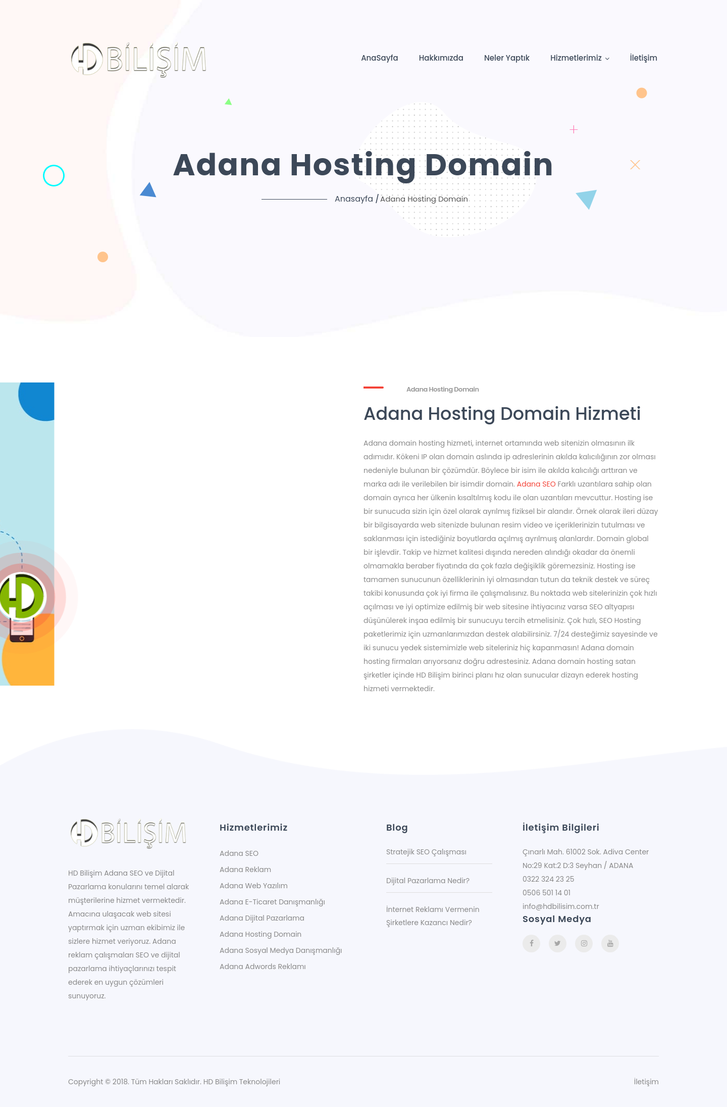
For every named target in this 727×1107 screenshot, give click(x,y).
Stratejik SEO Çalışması (426, 852)
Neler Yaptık (507, 58)
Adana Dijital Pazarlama (262, 918)
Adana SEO (536, 484)
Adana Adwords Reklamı (263, 966)
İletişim (643, 58)
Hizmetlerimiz (576, 58)
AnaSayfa (379, 58)
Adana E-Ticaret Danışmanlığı (272, 902)
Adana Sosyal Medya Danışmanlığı (281, 950)
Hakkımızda (441, 58)
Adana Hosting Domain (260, 934)
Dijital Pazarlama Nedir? (428, 881)
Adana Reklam (245, 869)
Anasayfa (354, 199)
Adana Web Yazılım (254, 886)
